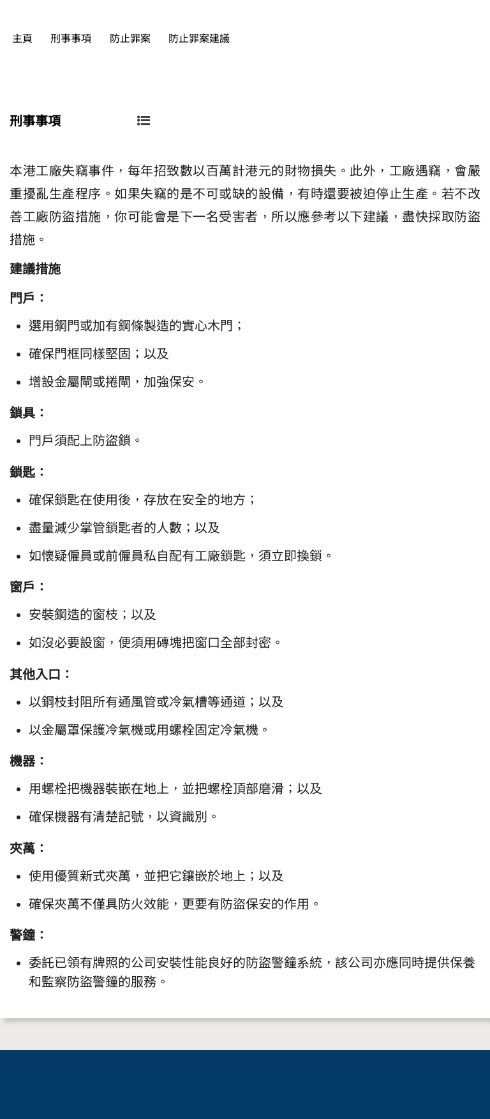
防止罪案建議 (199, 38)
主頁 (22, 38)
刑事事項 (70, 38)
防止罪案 (130, 38)
